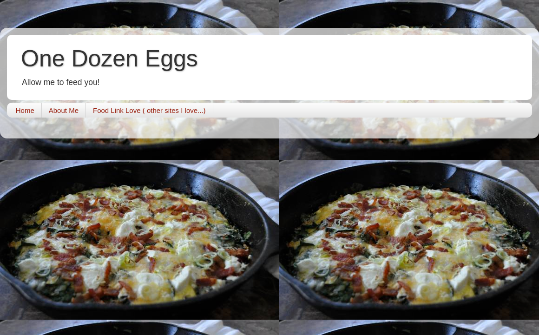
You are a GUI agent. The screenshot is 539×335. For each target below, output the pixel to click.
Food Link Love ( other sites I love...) (149, 110)
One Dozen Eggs (109, 59)
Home (25, 110)
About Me (64, 110)
